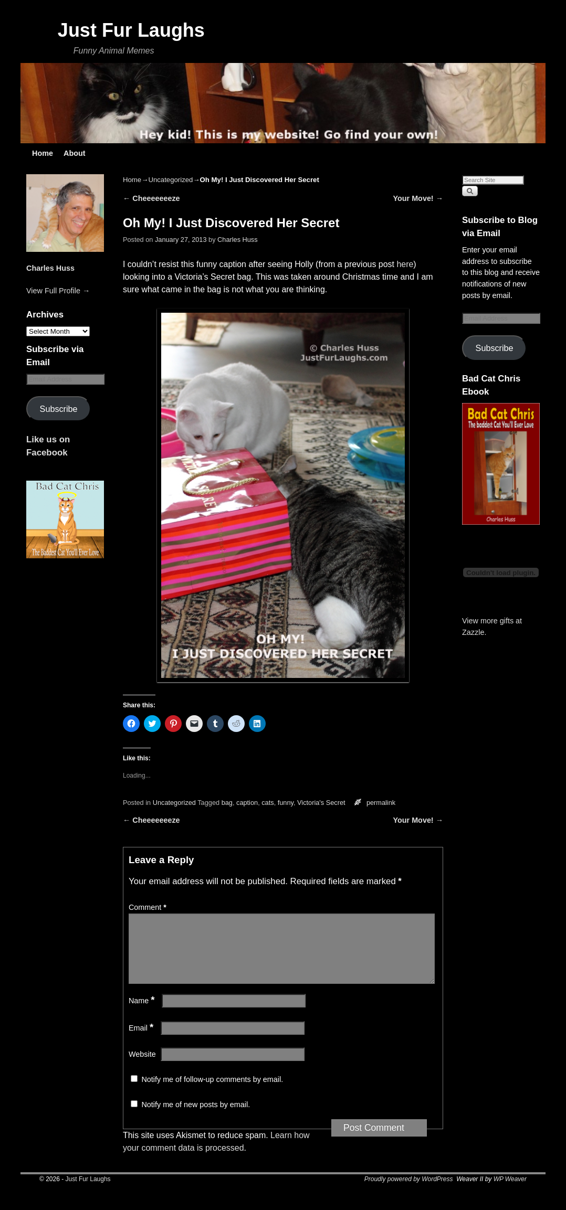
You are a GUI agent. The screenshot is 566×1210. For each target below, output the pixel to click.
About (75, 153)
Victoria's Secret (321, 802)
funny (286, 802)
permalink (380, 802)
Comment (149, 907)
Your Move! (418, 198)
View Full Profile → (58, 290)
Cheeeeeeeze (151, 198)
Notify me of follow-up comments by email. (212, 1092)
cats (267, 802)
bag (227, 802)
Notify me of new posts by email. (195, 1117)
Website (142, 1067)
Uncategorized (170, 180)
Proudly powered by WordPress (408, 1191)
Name (143, 1013)
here (404, 264)
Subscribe (59, 408)
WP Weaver (510, 1191)
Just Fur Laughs (131, 30)
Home (42, 153)
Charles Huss (50, 268)
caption (247, 802)
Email (142, 1040)
